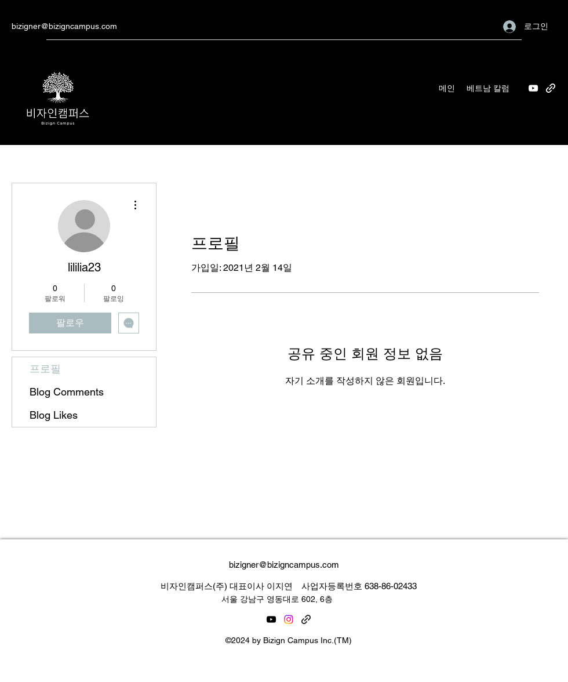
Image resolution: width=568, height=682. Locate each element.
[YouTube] (533, 88)
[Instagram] (288, 619)
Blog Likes (54, 415)
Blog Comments (67, 392)
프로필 (45, 368)
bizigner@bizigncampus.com (64, 26)
